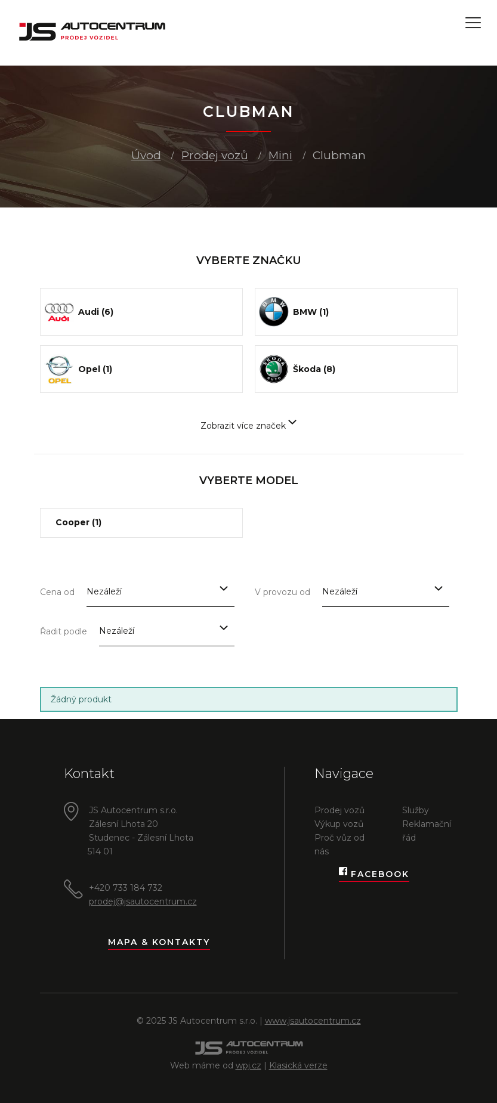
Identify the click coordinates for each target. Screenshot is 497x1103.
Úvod (146, 155)
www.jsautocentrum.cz (313, 1020)
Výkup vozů (338, 824)
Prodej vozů (214, 155)
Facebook (374, 874)
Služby (415, 810)
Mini (280, 155)
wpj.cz (248, 1065)
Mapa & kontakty (159, 942)
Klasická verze (298, 1065)
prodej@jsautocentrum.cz (143, 901)
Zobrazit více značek (248, 425)
